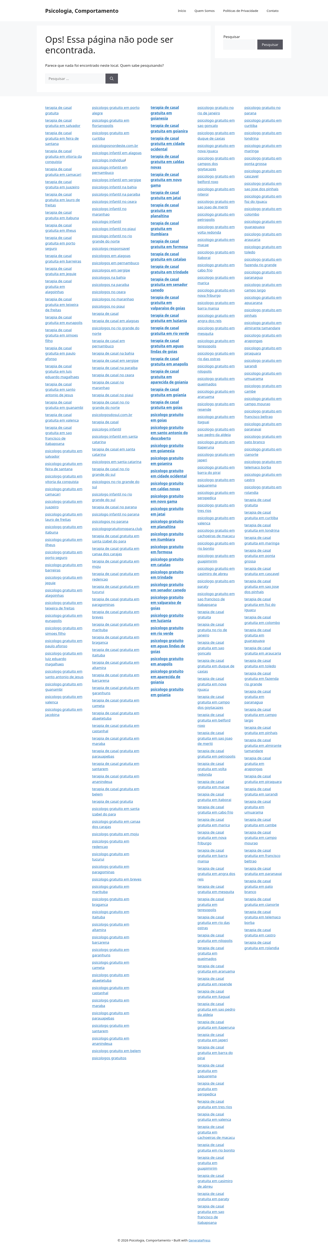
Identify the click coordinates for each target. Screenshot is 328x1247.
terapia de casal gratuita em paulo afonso (60, 353)
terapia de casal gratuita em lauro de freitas (62, 199)
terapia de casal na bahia (113, 353)
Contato (273, 11)
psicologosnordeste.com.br (115, 145)
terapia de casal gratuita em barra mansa (212, 856)
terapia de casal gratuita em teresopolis (211, 904)
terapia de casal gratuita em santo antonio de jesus (60, 389)
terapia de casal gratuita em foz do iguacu (260, 604)
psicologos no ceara (109, 291)
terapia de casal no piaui (112, 394)
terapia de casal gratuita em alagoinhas (58, 286)
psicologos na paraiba (110, 284)
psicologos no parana (110, 521)
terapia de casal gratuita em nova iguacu (212, 684)
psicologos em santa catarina (116, 461)
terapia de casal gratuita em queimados (211, 953)
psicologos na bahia (109, 277)
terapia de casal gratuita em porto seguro (60, 243)
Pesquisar (231, 36)
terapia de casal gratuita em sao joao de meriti (215, 738)
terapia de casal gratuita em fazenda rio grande (261, 678)
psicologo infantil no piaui (114, 228)
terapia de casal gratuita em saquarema (211, 1070)
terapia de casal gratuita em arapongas (257, 763)
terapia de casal (105, 313)
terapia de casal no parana (114, 506)
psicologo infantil (106, 221)
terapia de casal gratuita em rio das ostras (214, 922)
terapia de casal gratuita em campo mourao (260, 837)
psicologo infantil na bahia (114, 187)
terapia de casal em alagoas (115, 320)
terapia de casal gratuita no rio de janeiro (212, 630)
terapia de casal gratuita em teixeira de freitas (61, 304)
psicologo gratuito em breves (116, 879)
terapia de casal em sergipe (115, 360)
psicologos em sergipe (111, 270)
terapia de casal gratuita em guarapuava (257, 635)
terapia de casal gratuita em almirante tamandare (262, 745)
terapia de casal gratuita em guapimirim (211, 1163)
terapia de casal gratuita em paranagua (257, 696)
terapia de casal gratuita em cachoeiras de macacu (216, 1132)
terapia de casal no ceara (113, 374)
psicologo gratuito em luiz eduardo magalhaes (63, 658)
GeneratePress (199, 1240)
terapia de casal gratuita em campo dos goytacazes (214, 702)
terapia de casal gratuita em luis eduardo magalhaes (62, 371)
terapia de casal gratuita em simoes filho (61, 335)
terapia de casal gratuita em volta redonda (212, 769)
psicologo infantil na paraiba (116, 194)
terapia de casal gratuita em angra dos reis (216, 874)
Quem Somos (205, 11)
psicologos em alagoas (111, 255)
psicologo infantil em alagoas (117, 152)
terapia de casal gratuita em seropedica (211, 1088)
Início (182, 11)
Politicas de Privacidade (240, 11)
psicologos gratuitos (109, 1057)
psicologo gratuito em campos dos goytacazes (216, 163)
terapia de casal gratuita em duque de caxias (216, 666)
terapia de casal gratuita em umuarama (257, 807)
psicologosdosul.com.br (112, 414)
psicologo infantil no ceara (114, 201)
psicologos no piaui (108, 306)
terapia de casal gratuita (112, 801)
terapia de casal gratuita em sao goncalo (211, 648)
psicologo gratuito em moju (115, 833)
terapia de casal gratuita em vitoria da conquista (63, 156)
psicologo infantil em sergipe (116, 179)
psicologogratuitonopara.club (117, 528)
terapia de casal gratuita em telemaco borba (262, 917)
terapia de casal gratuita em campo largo (260, 715)
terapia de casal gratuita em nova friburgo (212, 837)
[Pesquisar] (111, 79)
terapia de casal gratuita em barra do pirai (215, 1052)
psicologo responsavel (111, 248)
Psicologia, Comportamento (82, 10)
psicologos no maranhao (113, 299)
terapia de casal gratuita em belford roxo (214, 720)
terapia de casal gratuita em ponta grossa (259, 556)
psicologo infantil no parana (115, 514)
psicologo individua (108, 160)
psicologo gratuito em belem (116, 1050)
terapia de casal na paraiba (114, 367)
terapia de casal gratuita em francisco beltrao (262, 856)
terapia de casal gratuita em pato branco (258, 886)
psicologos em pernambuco (115, 262)
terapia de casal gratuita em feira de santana (62, 138)
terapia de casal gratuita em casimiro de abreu (215, 1181)
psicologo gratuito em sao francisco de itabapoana (216, 599)
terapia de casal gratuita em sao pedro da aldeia (216, 1009)
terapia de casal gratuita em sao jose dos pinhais (261, 586)
